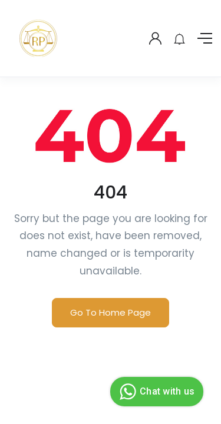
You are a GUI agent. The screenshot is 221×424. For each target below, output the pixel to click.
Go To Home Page (110, 312)
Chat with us (155, 391)
